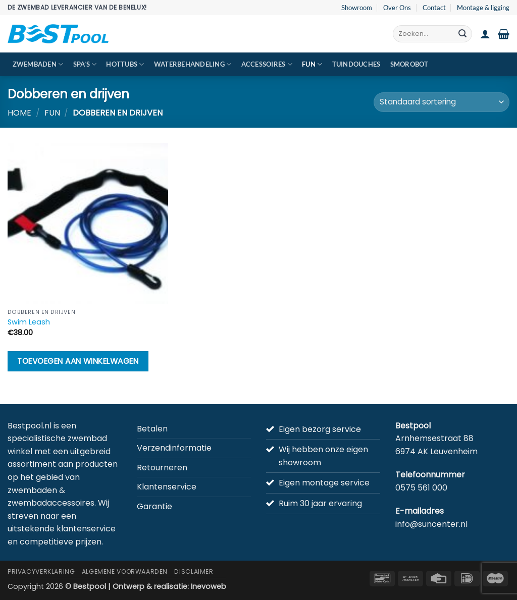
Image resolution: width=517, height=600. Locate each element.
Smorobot (409, 64)
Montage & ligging (483, 8)
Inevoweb (208, 586)
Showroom (356, 8)
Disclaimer (193, 571)
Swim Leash (29, 322)
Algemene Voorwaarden (125, 571)
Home (19, 113)
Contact (434, 8)
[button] (485, 34)
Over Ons (397, 8)
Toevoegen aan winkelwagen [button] (77, 361)
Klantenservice (166, 487)
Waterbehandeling (193, 64)
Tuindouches (356, 64)
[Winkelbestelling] (441, 102)
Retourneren (162, 467)
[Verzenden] (462, 33)
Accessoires (266, 64)
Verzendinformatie (174, 448)
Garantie (154, 506)
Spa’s (85, 64)
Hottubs (125, 64)
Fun (312, 64)
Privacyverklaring (41, 571)
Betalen (152, 428)
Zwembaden (38, 64)
